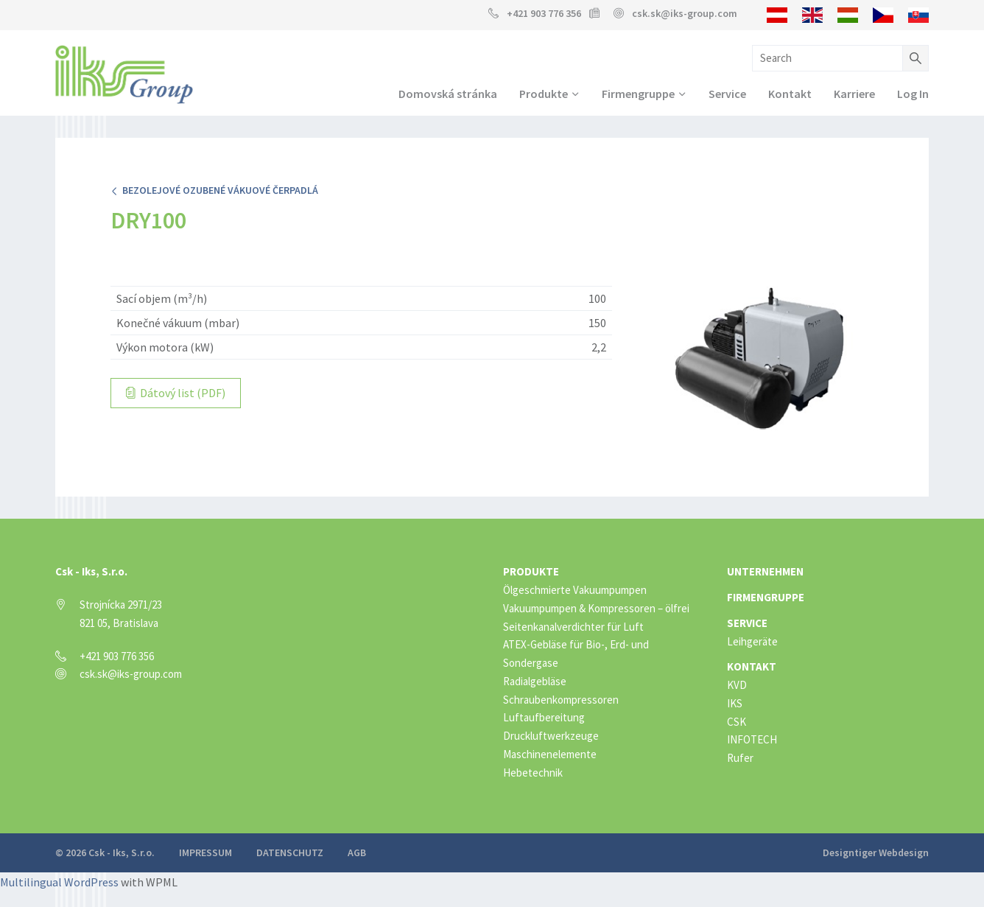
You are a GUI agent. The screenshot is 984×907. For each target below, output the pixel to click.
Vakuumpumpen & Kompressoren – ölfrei (596, 608)
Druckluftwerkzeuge (551, 736)
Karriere (854, 93)
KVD (737, 685)
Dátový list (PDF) (175, 392)
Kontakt (790, 93)
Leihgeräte (752, 641)
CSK (736, 722)
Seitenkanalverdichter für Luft (573, 627)
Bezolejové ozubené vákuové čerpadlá (214, 190)
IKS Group (124, 74)
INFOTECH (752, 739)
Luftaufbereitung (544, 717)
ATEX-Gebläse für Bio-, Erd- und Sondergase (576, 653)
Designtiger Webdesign (876, 852)
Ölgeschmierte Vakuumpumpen (575, 590)
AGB (357, 852)
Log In (913, 93)
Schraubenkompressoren (561, 700)
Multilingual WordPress (59, 882)
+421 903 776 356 (544, 13)
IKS (734, 703)
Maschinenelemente (550, 754)
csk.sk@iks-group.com (684, 13)
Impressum (205, 852)
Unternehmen (765, 571)
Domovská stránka (447, 93)
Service (727, 93)
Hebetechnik (533, 773)
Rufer (740, 758)
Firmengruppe (638, 93)
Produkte (543, 93)
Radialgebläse (534, 681)
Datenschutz (289, 852)
